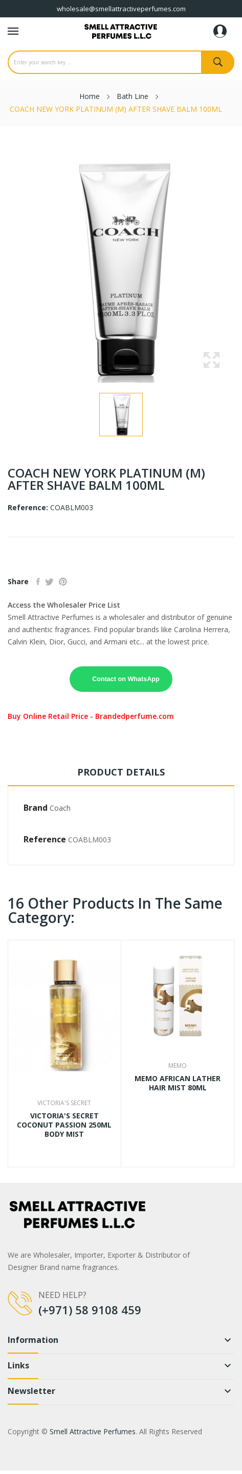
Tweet (49, 581)
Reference (45, 839)
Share (38, 581)
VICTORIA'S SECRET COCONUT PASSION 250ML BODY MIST (64, 1125)
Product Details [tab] (121, 772)
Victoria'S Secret (64, 1103)
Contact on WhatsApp (126, 679)
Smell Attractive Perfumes (93, 1431)
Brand (36, 807)
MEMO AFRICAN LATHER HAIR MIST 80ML (178, 1083)
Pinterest (63, 581)
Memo (177, 1066)
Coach (60, 808)
